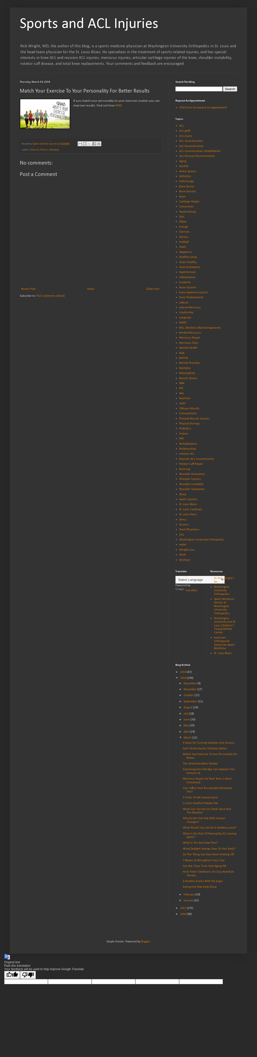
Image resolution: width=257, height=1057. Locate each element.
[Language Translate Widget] (200, 580)
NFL (181, 388)
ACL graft (184, 130)
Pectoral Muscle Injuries (194, 418)
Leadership (186, 312)
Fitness (44, 149)
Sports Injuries (188, 499)
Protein (183, 433)
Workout (54, 149)
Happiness (185, 252)
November (190, 689)
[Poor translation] (28, 975)
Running (184, 469)
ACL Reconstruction (191, 146)
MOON (183, 358)
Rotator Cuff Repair (191, 464)
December (190, 683)
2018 (183, 678)
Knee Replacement (191, 297)
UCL (181, 534)
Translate (186, 590)
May (187, 725)
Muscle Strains (188, 378)
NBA (181, 383)
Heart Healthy (187, 262)
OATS (182, 403)
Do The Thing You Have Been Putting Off (208, 854)
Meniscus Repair (189, 337)
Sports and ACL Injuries (89, 24)
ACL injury (185, 136)
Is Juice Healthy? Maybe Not (200, 803)
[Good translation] (12, 975)
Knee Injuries (187, 287)
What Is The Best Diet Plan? (200, 842)
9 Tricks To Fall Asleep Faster (200, 797)
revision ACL (186, 453)
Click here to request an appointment (203, 107)
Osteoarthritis (188, 413)
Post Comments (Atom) (50, 296)
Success (184, 524)
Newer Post (28, 289)
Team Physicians (189, 529)
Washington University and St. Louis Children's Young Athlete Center (225, 625)
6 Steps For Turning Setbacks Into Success (209, 742)
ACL (181, 125)
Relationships (187, 448)
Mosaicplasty (187, 373)
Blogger (145, 941)
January (189, 900)
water (183, 544)
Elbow (183, 221)
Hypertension (187, 272)
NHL (181, 393)
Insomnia (185, 282)
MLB (181, 353)
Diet (181, 216)
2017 (183, 908)
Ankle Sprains (187, 171)
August (188, 707)
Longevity (185, 317)
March (188, 737)
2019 (183, 672)
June (187, 719)
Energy (183, 226)
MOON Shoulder (189, 363)
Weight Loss (186, 549)
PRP (181, 438)
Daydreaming (187, 211)
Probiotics (185, 428)
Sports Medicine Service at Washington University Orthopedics (224, 606)
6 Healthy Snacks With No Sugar (203, 881)
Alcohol (183, 166)
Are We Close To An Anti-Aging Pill (204, 866)
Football (184, 242)
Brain (182, 196)
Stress (183, 519)
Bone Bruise (186, 186)
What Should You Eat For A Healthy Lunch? (209, 827)
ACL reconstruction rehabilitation (200, 151)
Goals (182, 247)
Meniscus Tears (188, 343)
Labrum (183, 302)
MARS (182, 322)
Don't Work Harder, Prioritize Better (205, 748)
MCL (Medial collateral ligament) (199, 327)
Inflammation (187, 277)
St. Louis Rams (188, 514)
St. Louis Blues (188, 504)
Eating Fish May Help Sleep (199, 886)
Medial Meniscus (190, 332)
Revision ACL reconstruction (196, 459)
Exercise (34, 149)
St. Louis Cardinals (190, 509)
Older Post (152, 289)
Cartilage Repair (189, 201)
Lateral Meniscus (190, 307)
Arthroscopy (186, 181)
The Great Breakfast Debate (200, 763)
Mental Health (188, 347)
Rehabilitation (188, 443)
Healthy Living (188, 257)
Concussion (186, 206)
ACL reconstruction (191, 141)
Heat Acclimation (189, 267)
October (189, 695)
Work (182, 554)
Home (90, 289)
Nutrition (185, 398)
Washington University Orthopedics (201, 539)
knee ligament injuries (193, 292)
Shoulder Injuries (190, 479)
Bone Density (187, 191)
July (186, 713)
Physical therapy (189, 423)
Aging (182, 161)
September (191, 701)
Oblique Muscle (189, 408)
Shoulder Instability (191, 484)
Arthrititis (185, 176)
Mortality (184, 368)
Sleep (182, 494)
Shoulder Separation (192, 489)
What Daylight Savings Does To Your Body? (209, 848)
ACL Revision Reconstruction (197, 156)
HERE (118, 105)
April (187, 731)
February (189, 894)
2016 (183, 914)
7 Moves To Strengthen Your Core (204, 860)
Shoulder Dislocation (192, 474)
